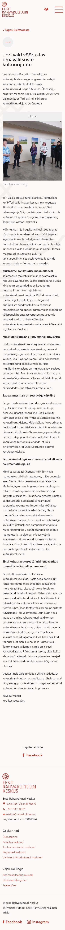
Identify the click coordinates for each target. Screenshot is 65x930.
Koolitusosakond (13, 842)
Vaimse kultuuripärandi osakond (22, 857)
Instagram (38, 922)
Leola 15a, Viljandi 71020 (21, 803)
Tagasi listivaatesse (17, 30)
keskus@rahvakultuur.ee (21, 814)
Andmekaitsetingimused (18, 875)
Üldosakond (10, 837)
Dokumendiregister (15, 880)
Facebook (32, 755)
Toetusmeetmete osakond (19, 847)
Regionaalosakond (14, 852)
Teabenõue (9, 885)
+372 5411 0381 (15, 809)
